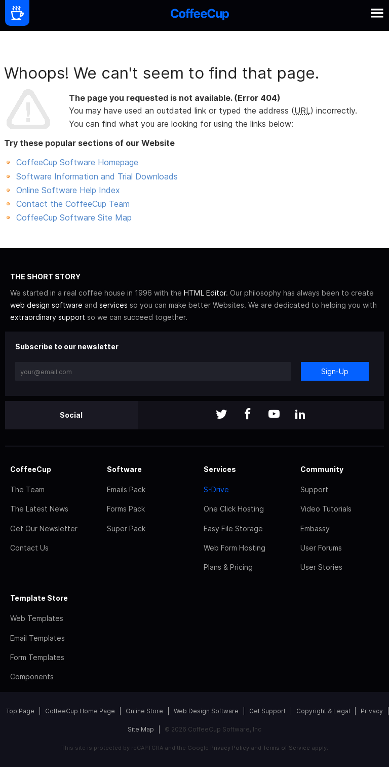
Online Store (144, 711)
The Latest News (39, 508)
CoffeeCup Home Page (80, 711)
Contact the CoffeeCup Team (73, 204)
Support (314, 489)
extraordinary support (47, 317)
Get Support (267, 711)
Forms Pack (126, 508)
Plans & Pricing (228, 567)
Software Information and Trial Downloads (97, 176)
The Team (27, 489)
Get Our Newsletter (43, 528)
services (113, 305)
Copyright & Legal (323, 711)
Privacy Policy (229, 747)
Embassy (315, 528)
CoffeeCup (30, 469)
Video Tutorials (326, 508)
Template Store (39, 598)
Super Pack (126, 528)
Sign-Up (334, 371)
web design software (46, 305)
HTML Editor (205, 292)
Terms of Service (286, 747)
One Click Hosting (234, 508)
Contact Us (29, 547)
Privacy (372, 711)
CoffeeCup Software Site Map (74, 217)
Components (32, 676)
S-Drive (216, 489)
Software (124, 469)
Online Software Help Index (68, 190)
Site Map (141, 729)
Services (220, 469)
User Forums (321, 547)
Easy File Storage (233, 528)
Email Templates (37, 638)
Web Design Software (206, 711)
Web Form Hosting (234, 547)
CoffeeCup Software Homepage (77, 162)
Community (321, 469)
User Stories (321, 567)
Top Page (20, 711)
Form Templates (37, 657)
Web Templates (36, 618)
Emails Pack (126, 489)
